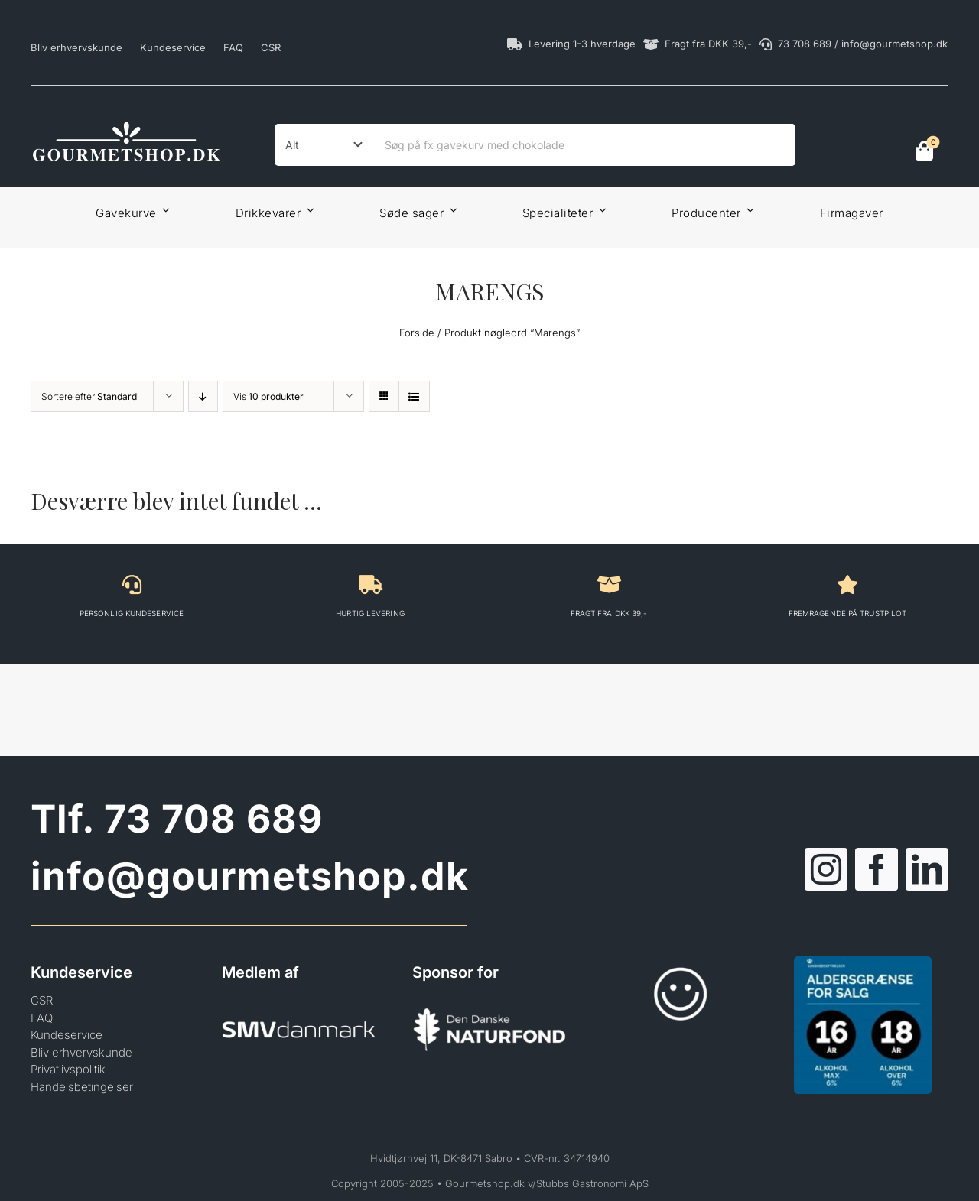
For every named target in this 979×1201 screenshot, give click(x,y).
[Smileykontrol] (680, 962)
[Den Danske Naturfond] (489, 998)
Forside (416, 332)
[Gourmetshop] (126, 125)
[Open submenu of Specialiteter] (600, 210)
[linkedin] (927, 869)
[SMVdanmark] (299, 998)
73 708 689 (213, 819)
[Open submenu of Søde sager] (450, 210)
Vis (268, 396)
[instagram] (826, 869)
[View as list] (414, 396)
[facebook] (876, 869)
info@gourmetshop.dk (250, 876)
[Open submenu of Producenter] (748, 210)
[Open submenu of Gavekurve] (164, 210)
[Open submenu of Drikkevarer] (307, 210)
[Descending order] (203, 396)
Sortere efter (89, 396)
